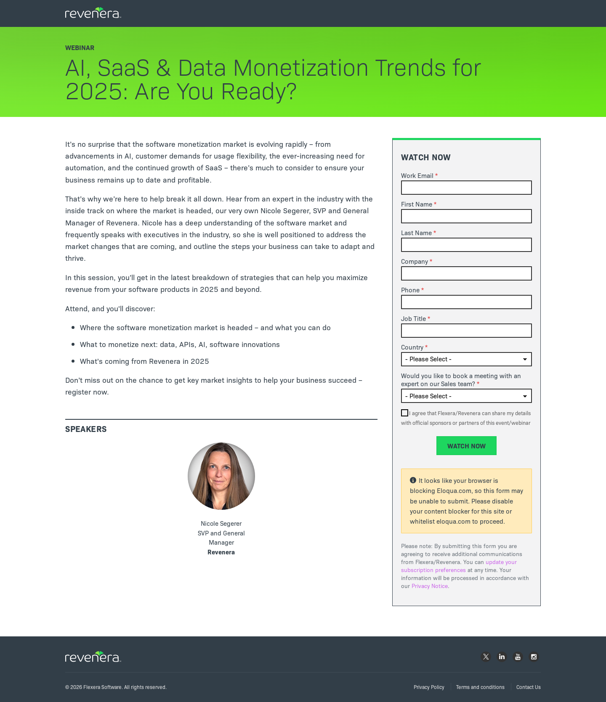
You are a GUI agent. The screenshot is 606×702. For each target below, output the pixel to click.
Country (412, 347)
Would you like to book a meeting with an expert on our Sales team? (461, 379)
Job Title (413, 318)
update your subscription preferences (459, 566)
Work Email (417, 175)
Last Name (416, 232)
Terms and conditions (480, 686)
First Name (416, 204)
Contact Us (528, 686)
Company (414, 261)
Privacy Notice (430, 586)
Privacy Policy (429, 686)
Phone (410, 290)
